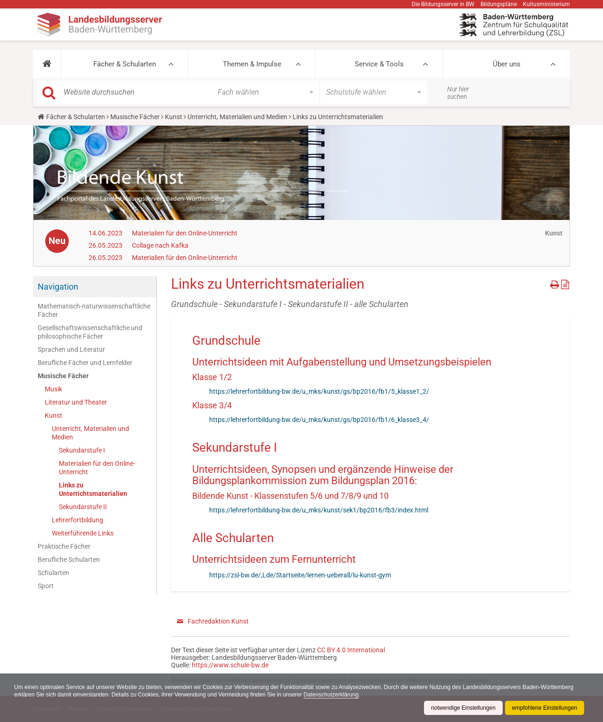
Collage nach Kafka (160, 245)
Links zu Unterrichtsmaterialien (93, 489)
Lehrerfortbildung (77, 520)
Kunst (173, 117)
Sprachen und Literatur (71, 349)
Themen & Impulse (252, 64)
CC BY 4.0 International (351, 650)
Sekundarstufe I (82, 450)
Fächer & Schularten (124, 64)
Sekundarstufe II (83, 507)
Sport (46, 586)
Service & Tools (379, 64)
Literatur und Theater (76, 402)
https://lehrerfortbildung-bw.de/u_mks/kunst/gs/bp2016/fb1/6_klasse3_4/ (319, 419)
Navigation (58, 287)
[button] (46, 64)
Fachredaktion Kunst (218, 621)
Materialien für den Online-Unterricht (184, 233)
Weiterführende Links (83, 533)
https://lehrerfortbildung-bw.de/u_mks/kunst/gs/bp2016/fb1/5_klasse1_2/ (319, 391)
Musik (53, 389)
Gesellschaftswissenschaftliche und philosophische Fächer (90, 332)
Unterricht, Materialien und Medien (237, 117)
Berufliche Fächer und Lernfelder (85, 362)
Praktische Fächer (64, 546)
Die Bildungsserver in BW (443, 4)
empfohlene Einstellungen (544, 708)
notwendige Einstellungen (463, 708)
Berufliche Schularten (69, 559)
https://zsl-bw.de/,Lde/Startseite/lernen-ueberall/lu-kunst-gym (300, 575)
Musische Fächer (135, 117)
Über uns (507, 64)
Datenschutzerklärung (331, 694)
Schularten (53, 572)
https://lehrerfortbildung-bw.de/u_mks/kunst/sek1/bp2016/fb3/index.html (318, 510)
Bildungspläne (499, 4)
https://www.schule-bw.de (230, 665)
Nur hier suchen (458, 92)
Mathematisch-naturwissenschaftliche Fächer (94, 310)
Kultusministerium (546, 4)
